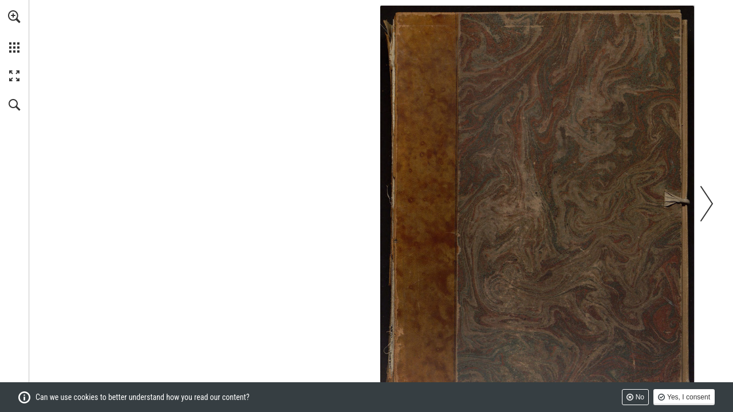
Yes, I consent (688, 397)
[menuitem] (14, 31)
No (640, 397)
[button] (14, 16)
